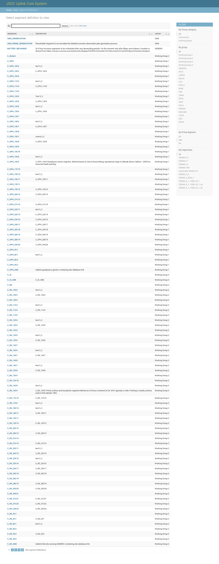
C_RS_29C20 (13, 488)
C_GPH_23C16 (13, 219)
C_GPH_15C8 (13, 141)
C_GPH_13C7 (13, 116)
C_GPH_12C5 (13, 101)
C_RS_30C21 (13, 493)
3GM (181, 102)
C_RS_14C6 (12, 350)
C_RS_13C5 (12, 335)
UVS (180, 82)
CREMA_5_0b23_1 (186, 178)
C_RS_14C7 (12, 355)
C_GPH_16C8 (13, 157)
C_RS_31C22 (13, 504)
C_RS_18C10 (13, 408)
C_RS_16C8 (12, 385)
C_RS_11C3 (12, 305)
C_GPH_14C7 (13, 126)
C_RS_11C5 (12, 315)
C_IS (9, 275)
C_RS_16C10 (13, 380)
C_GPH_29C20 (13, 245)
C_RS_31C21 (13, 499)
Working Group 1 (186, 55)
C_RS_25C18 (13, 473)
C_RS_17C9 (12, 403)
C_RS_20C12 (13, 428)
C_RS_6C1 (11, 519)
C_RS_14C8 (12, 360)
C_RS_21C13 (13, 438)
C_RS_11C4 (12, 310)
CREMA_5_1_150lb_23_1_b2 (191, 188)
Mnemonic (12, 34)
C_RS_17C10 (13, 398)
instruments (184, 37)
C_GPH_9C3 (12, 265)
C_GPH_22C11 (13, 209)
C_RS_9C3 (11, 539)
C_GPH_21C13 (13, 199)
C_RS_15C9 (12, 375)
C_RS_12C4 (12, 320)
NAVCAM (182, 112)
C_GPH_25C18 (13, 229)
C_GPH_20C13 (13, 194)
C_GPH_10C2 (13, 66)
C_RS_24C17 (13, 468)
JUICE (181, 115)
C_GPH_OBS (12, 270)
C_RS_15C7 (12, 365)
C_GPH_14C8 (13, 131)
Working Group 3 (186, 62)
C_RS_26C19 (13, 478)
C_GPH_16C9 (13, 162)
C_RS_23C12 (13, 458)
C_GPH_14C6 (13, 121)
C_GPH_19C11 (13, 184)
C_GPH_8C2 (12, 260)
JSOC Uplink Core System (26, 4)
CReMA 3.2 (183, 164)
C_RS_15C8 (12, 370)
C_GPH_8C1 (12, 255)
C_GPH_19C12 (13, 189)
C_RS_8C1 (11, 524)
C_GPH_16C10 (13, 151)
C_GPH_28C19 (13, 239)
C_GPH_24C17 (13, 224)
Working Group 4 (186, 65)
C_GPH (10, 61)
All (180, 34)
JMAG (181, 95)
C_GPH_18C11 (13, 179)
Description (41, 34)
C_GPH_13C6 (13, 111)
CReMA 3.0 (183, 157)
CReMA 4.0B (184, 168)
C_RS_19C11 (13, 418)
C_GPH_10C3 (13, 71)
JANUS (182, 75)
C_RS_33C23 (13, 509)
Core (15, 10)
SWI (180, 92)
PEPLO (182, 85)
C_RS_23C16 (13, 463)
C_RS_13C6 (12, 340)
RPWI (181, 98)
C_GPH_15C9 (13, 146)
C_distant (11, 56)
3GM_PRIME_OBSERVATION (19, 43)
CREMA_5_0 (184, 174)
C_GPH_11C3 (13, 81)
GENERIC (183, 68)
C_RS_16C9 (12, 390)
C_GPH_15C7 (13, 136)
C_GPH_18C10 (13, 174)
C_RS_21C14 (13, 443)
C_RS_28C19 (13, 483)
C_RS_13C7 (12, 345)
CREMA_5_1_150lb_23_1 (189, 181)
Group (158, 34)
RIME (181, 88)
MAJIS (181, 78)
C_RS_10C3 (12, 295)
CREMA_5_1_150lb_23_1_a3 (191, 184)
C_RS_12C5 (12, 325)
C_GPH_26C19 (13, 234)
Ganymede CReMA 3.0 (188, 171)
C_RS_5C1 (11, 514)
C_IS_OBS (11, 280)
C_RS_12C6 (12, 330)
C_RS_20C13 (13, 433)
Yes (180, 140)
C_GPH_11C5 (13, 91)
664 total (83, 26)
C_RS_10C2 (12, 290)
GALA (181, 105)
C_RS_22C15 (13, 453)
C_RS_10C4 (12, 300)
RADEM (182, 108)
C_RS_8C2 (11, 529)
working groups (185, 40)
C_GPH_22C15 (13, 214)
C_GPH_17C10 (13, 169)
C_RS (9, 285)
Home (9, 10)
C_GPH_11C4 (13, 86)
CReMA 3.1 (183, 161)
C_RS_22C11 (13, 448)
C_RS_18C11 (13, 413)
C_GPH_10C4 (13, 76)
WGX (181, 72)
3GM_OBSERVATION (16, 38)
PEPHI (181, 122)
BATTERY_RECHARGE (17, 48)
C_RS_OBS (12, 544)
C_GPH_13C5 (13, 106)
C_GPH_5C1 (12, 250)
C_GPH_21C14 (13, 204)
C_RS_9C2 (11, 534)
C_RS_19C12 (13, 423)
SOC (180, 119)
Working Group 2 (186, 58)
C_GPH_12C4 (13, 96)
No (180, 143)
